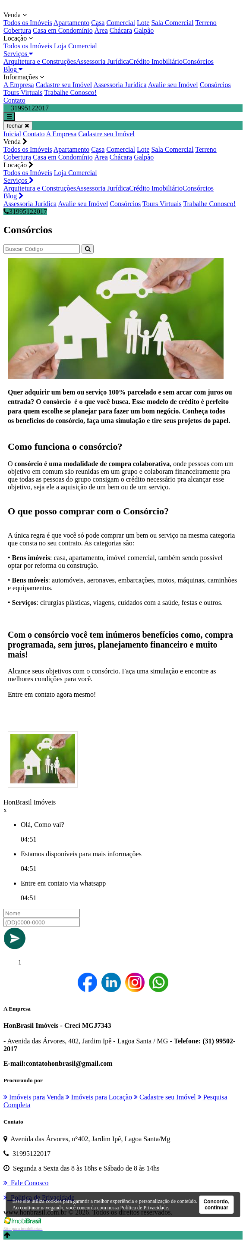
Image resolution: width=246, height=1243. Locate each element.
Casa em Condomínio (63, 30)
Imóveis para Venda (33, 1097)
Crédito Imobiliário (156, 61)
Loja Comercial (75, 46)
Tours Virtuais (23, 92)
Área (101, 30)
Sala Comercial (172, 22)
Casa (97, 22)
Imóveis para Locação (99, 1097)
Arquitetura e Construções (39, 61)
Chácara (121, 30)
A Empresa (18, 84)
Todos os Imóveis (27, 22)
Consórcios (198, 61)
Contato (14, 100)
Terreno (206, 22)
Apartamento (72, 22)
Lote (143, 22)
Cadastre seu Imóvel (64, 84)
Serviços (18, 53)
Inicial (12, 134)
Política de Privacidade (144, 1208)
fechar (18, 125)
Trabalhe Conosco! (70, 92)
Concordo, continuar (217, 1205)
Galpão (144, 30)
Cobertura (17, 30)
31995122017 (25, 211)
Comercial (120, 22)
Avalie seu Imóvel (173, 84)
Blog (12, 69)
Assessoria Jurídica (102, 61)
